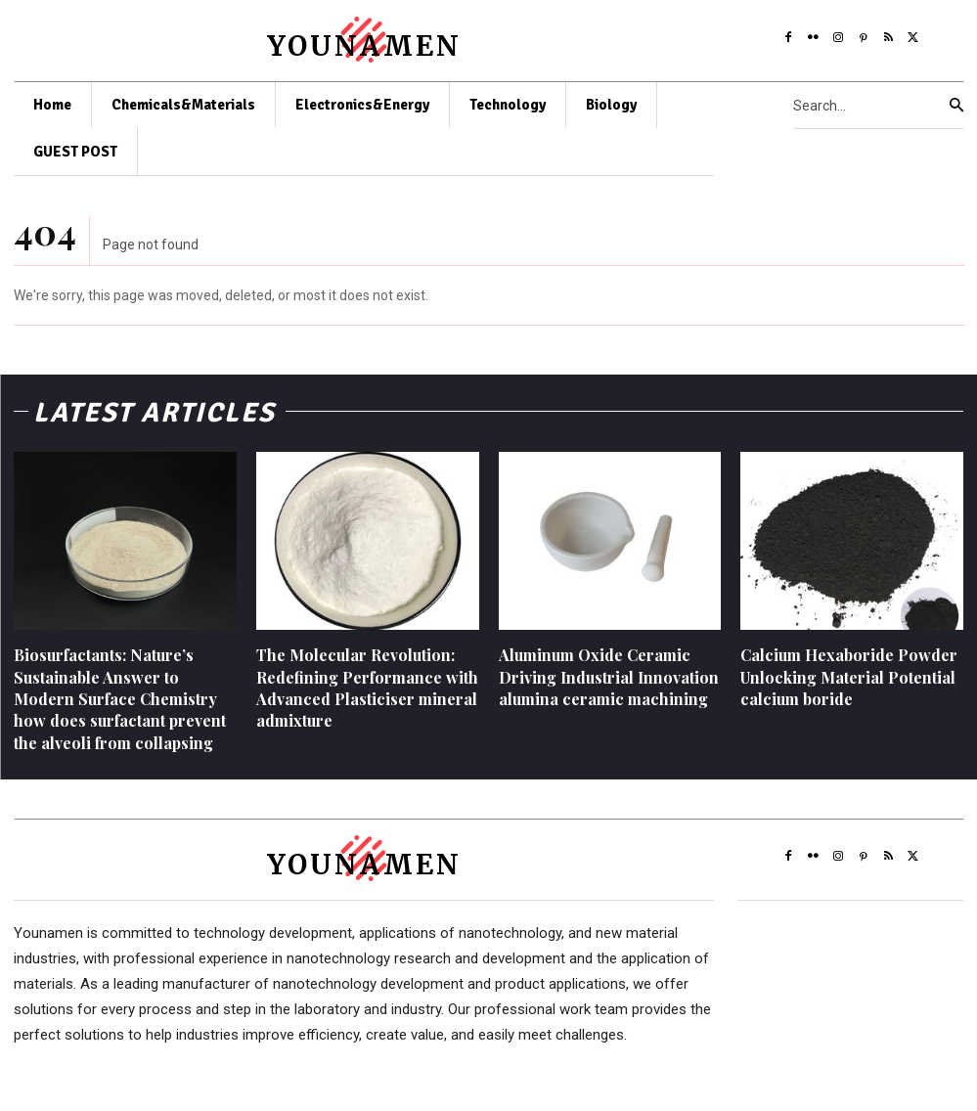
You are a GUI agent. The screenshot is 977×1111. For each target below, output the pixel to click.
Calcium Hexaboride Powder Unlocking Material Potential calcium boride (848, 676)
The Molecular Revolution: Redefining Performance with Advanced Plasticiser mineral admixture (367, 687)
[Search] (956, 105)
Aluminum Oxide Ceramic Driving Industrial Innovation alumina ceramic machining (609, 676)
